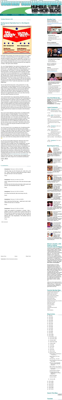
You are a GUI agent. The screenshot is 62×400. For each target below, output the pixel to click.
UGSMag (49, 306)
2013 (50, 335)
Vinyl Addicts (50, 310)
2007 (50, 389)
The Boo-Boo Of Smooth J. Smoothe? (56, 368)
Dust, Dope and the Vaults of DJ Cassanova (57, 194)
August (51, 343)
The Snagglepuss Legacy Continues (57, 185)
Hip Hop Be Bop (51, 298)
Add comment (4, 221)
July (51, 344)
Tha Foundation (50, 304)
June (51, 346)
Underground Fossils (52, 307)
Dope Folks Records (52, 294)
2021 (50, 323)
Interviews (5, 14)
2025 (50, 317)
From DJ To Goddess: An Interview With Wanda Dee (56, 149)
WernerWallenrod (55, 100)
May (51, 347)
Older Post (28, 256)
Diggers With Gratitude (52, 292)
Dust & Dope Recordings (53, 295)
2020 (50, 325)
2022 (50, 321)
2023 (50, 320)
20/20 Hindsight (53, 375)
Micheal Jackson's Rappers (57, 176)
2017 (50, 329)
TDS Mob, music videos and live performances (57, 202)
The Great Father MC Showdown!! (57, 223)
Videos (25, 14)
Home (56, 14)
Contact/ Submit (46, 14)
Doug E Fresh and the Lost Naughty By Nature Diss (57, 159)
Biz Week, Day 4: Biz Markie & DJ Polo (57, 232)
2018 (50, 328)
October (52, 340)
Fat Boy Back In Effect (55, 370)
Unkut (48, 308)
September (52, 341)
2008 (50, 387)
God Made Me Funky (52, 296)
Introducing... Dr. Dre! (54, 358)
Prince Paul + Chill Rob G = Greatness (55, 354)
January (52, 379)
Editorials (36, 14)
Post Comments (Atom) (12, 259)
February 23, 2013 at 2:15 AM (16, 208)
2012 (50, 381)
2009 (50, 385)
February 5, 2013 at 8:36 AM (16, 169)
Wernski (54, 102)
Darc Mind (55, 166)
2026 (50, 315)
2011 (50, 382)
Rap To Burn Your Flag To (55, 366)
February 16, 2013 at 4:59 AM (16, 191)
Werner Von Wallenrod (57, 101)
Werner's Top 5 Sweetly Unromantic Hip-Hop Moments (55, 363)
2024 (50, 318)
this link (51, 282)
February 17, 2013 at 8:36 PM (16, 199)
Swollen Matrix (53, 376)
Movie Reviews (15, 14)
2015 (50, 332)
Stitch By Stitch (50, 303)
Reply (5, 175)
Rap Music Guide (51, 302)
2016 (50, 331)
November (52, 338)
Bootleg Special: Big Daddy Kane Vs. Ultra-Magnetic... (55, 372)
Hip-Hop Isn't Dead (51, 299)
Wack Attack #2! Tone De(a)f (54, 357)
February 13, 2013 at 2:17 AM (16, 179)
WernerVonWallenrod (56, 99)
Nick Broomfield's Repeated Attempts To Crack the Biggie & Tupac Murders (57, 213)
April (51, 349)
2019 (50, 326)
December (52, 337)
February (52, 352)
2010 (50, 384)
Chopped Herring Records (53, 291)
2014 (50, 334)
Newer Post (3, 256)
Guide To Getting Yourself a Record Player (54, 284)
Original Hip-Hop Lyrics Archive (54, 300)
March (51, 351)
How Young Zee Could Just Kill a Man (56, 361)
